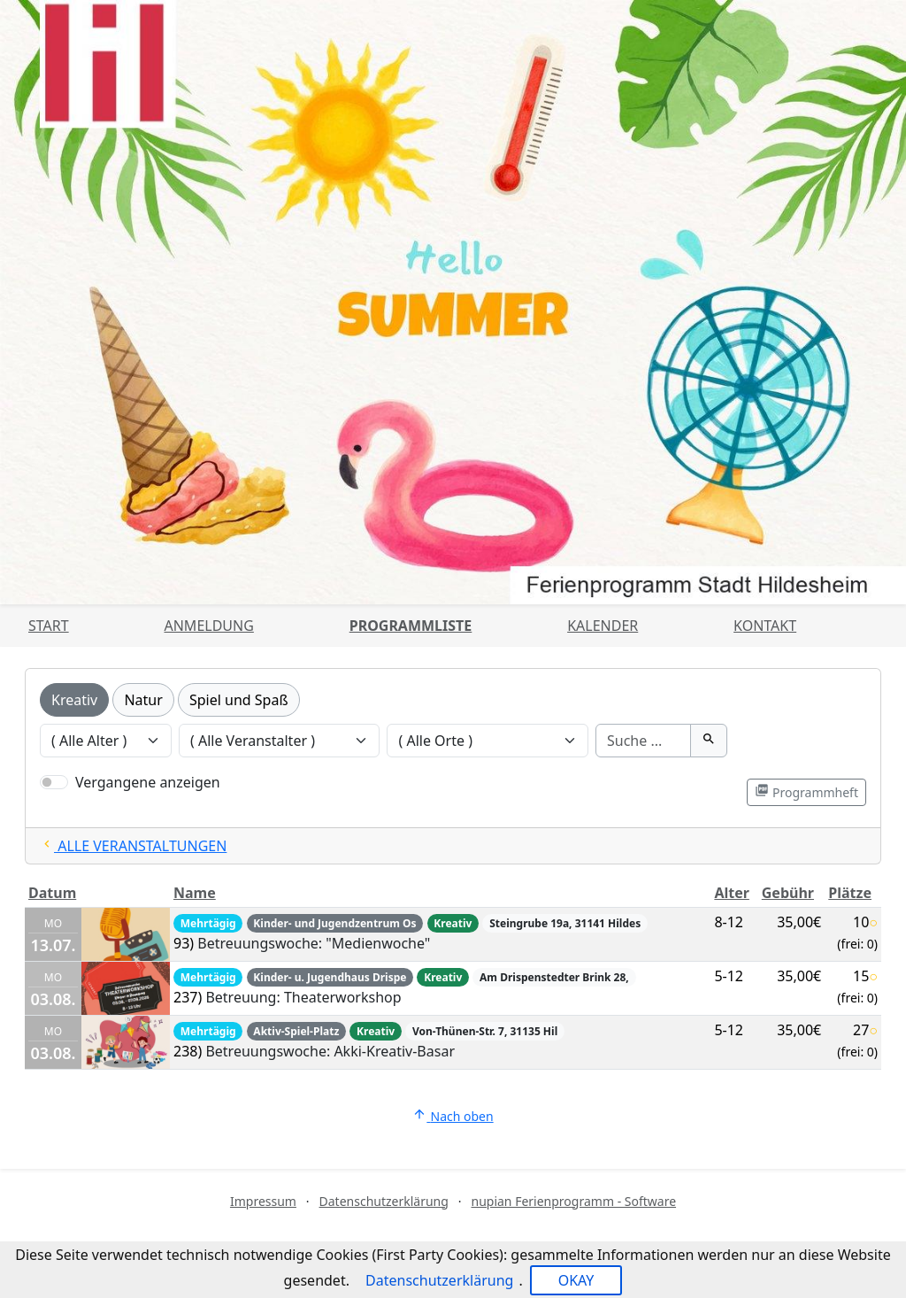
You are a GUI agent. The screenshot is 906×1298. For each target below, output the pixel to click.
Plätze (849, 892)
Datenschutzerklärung (384, 1201)
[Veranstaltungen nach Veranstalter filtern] (279, 740)
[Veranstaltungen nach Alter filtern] (106, 740)
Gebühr (788, 892)
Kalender (602, 625)
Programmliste (410, 625)
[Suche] (643, 740)
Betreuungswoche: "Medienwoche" (313, 943)
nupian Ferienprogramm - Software (573, 1201)
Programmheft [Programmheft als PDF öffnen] (806, 792)
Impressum (263, 1201)
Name (194, 892)
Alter (731, 892)
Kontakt (764, 625)
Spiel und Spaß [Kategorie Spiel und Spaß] (238, 700)
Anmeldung (208, 625)
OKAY (576, 1280)
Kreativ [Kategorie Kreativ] (74, 700)
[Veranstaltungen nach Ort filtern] (487, 740)
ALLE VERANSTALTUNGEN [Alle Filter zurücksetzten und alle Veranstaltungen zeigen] (133, 846)
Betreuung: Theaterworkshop (303, 997)
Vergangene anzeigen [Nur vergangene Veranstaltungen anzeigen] (147, 782)
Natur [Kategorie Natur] (143, 700)
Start (48, 625)
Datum (52, 892)
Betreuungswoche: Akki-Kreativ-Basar (330, 1051)
